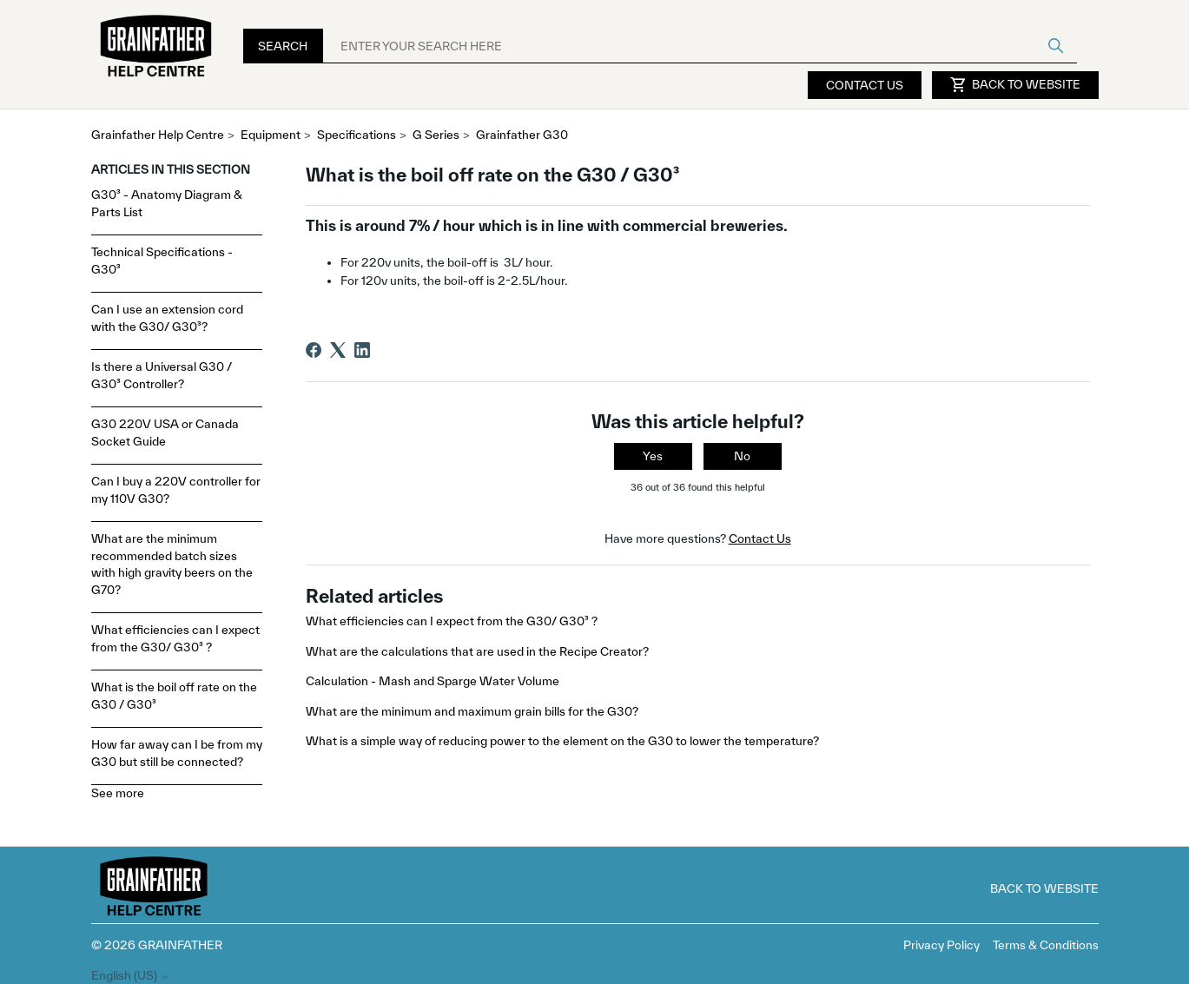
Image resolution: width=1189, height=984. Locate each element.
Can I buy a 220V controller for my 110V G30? (176, 489)
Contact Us (864, 85)
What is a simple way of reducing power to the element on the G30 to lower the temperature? (562, 741)
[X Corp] (338, 350)
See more (117, 793)
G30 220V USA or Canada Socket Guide (165, 432)
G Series (436, 135)
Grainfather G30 (522, 135)
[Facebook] (313, 350)
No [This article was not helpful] (742, 456)
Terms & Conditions (1046, 945)
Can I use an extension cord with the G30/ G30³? (167, 318)
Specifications (356, 135)
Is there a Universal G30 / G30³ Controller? (161, 375)
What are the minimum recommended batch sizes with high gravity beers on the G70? (172, 564)
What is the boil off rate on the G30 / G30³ (174, 695)
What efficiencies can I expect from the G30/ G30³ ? (175, 638)
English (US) (130, 975)
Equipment (271, 135)
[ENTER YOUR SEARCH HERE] (700, 46)
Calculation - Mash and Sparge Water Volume (432, 681)
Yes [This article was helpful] (653, 456)
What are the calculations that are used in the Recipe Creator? (477, 651)
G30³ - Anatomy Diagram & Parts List (166, 203)
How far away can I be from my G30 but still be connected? (176, 753)
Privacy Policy (941, 945)
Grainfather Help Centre (157, 135)
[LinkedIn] (362, 350)
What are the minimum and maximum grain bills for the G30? (472, 711)
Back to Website (1015, 85)
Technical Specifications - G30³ (162, 260)
